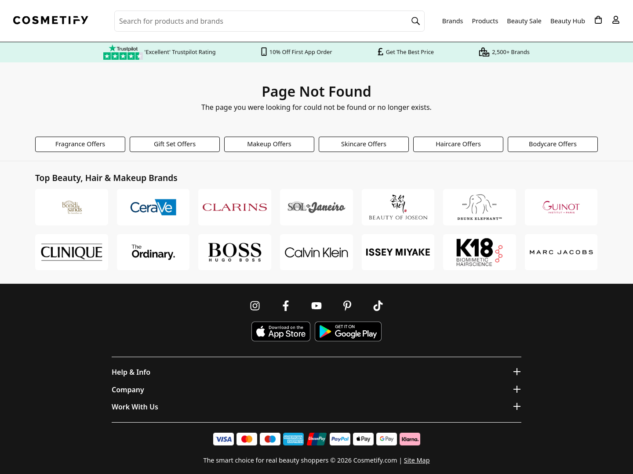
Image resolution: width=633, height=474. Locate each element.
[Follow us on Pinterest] (347, 306)
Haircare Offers (458, 144)
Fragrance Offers (80, 144)
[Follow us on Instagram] (255, 306)
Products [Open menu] (485, 21)
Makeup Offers (269, 144)
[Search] (416, 21)
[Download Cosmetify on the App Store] (280, 331)
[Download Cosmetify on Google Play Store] (348, 331)
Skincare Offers (363, 144)
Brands (452, 21)
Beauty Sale (524, 21)
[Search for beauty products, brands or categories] (269, 21)
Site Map (417, 460)
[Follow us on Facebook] (286, 306)
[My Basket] (598, 20)
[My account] (616, 20)
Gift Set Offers (175, 144)
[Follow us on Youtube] (316, 306)
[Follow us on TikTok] (378, 306)
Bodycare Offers (553, 144)
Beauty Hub (567, 21)
